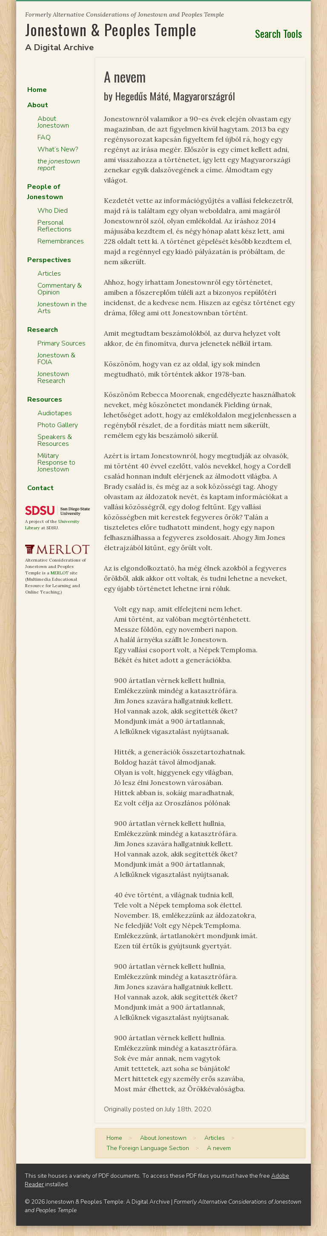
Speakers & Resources (54, 440)
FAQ (44, 137)
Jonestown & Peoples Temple (111, 29)
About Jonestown (53, 122)
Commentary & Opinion (59, 289)
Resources (44, 399)
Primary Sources (61, 343)
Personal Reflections (54, 226)
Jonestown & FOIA (56, 359)
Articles (49, 273)
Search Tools (278, 33)
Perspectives (49, 260)
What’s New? (57, 149)
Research (42, 329)
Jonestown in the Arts (62, 308)
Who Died (52, 210)
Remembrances (60, 241)
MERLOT (60, 573)
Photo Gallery (57, 425)
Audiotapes (54, 413)
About (37, 105)
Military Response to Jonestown (56, 462)
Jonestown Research (53, 377)
